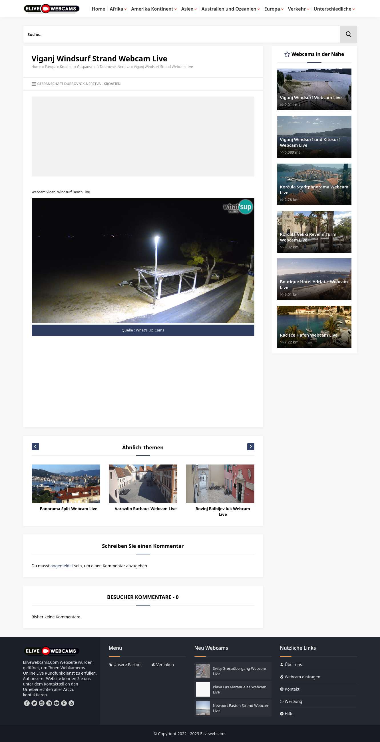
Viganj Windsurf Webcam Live (311, 97)
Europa (50, 66)
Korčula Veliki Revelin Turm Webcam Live (308, 237)
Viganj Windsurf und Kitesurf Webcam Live (310, 142)
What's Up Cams (150, 330)
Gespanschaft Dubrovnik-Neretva (103, 66)
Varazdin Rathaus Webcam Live (146, 508)
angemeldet (62, 565)
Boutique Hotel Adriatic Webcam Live (314, 284)
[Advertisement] (143, 136)
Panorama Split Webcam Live (68, 508)
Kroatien (67, 66)
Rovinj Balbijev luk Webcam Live (223, 511)
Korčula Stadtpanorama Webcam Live (314, 189)
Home (36, 66)
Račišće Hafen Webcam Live (309, 335)
